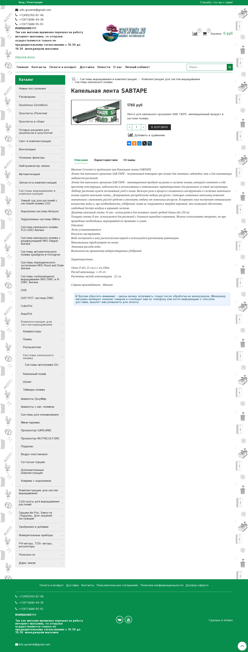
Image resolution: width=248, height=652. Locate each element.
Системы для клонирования (40, 415)
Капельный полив (34, 374)
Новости (103, 67)
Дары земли (27, 563)
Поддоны (27, 446)
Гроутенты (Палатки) (33, 113)
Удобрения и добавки (33, 527)
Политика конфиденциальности (161, 585)
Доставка (87, 67)
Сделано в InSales (221, 620)
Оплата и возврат (63, 67)
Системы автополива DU (41, 365)
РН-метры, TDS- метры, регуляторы (35, 545)
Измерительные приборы (36, 535)
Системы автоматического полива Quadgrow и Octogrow (40, 253)
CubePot (26, 306)
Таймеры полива (34, 390)
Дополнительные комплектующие (32, 471)
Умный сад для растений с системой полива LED (39, 202)
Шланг (27, 382)
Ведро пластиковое (34, 454)
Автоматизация (29, 174)
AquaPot (26, 314)
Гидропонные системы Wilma (40, 219)
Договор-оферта (197, 585)
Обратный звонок (25, 57)
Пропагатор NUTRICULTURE (40, 438)
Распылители (32, 347)
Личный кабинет (137, 67)
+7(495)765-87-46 (31, 15)
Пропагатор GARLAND (36, 430)
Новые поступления (32, 89)
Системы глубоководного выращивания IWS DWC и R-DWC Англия (40, 279)
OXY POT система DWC (37, 298)
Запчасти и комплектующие (38, 183)
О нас (117, 67)
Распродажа (27, 97)
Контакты (39, 67)
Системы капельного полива (93, 82)
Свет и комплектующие (35, 141)
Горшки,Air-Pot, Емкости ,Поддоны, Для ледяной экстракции (35, 516)
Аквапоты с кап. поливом (37, 407)
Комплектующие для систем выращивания (171, 79)
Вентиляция (27, 149)
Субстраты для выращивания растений (39, 503)
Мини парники (30, 422)
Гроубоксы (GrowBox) (33, 105)
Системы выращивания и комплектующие (108, 79)
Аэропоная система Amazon (40, 211)
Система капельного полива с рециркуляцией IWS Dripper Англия (40, 241)
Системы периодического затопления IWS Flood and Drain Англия (42, 265)
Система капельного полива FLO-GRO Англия (39, 228)
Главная (23, 67)
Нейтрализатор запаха (34, 166)
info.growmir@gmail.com (35, 10)
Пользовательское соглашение (117, 585)
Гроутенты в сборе (32, 122)
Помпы (27, 339)
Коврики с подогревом (36, 481)
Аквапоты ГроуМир (33, 399)
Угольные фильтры (32, 158)
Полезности (27, 555)
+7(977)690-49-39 (31, 20)
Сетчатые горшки (33, 462)
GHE (24, 290)
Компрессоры (32, 331)
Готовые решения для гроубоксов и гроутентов (35, 131)
